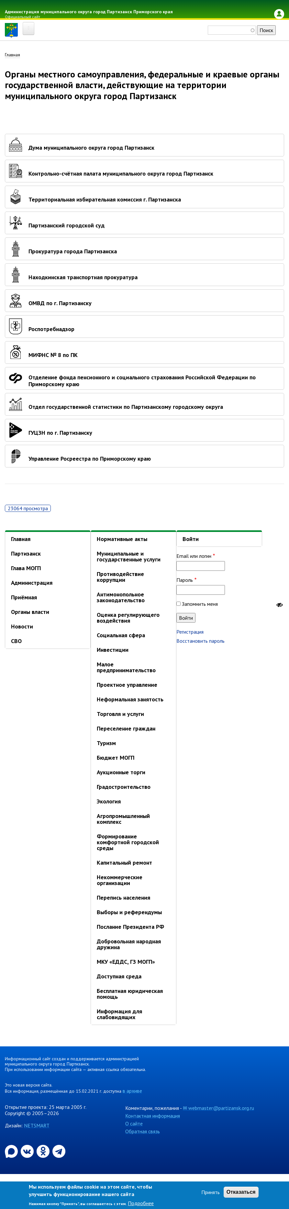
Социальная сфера (121, 635)
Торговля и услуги (120, 714)
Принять (210, 1192)
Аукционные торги (121, 772)
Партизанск (26, 554)
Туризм (106, 743)
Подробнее (141, 1203)
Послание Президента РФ (130, 927)
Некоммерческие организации (119, 880)
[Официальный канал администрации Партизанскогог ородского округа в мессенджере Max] (12, 1151)
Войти (191, 539)
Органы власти (30, 612)
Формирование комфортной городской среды (128, 842)
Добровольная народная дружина (129, 944)
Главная (12, 55)
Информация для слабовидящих (119, 1014)
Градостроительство (123, 787)
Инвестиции (112, 650)
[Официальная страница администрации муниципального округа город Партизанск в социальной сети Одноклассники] (44, 1151)
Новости (22, 626)
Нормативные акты (122, 539)
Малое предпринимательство (126, 667)
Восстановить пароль (200, 641)
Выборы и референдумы (129, 912)
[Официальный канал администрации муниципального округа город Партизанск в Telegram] (58, 1151)
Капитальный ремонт (124, 863)
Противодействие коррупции (120, 577)
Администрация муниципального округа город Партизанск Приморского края (89, 12)
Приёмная (24, 597)
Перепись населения (123, 898)
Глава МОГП (26, 568)
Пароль (184, 580)
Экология (109, 801)
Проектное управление (127, 685)
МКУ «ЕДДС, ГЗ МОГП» (126, 962)
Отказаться (241, 1192)
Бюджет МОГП (115, 758)
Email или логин (193, 556)
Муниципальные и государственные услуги (129, 556)
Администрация (31, 583)
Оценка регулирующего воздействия (128, 618)
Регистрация (190, 631)
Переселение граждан (126, 728)
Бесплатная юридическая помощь (130, 994)
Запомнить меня (200, 604)
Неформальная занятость (130, 699)
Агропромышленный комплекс (123, 819)
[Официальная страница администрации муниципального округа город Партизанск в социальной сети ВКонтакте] (28, 1151)
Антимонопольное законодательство (121, 597)
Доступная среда (119, 976)
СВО (16, 641)
